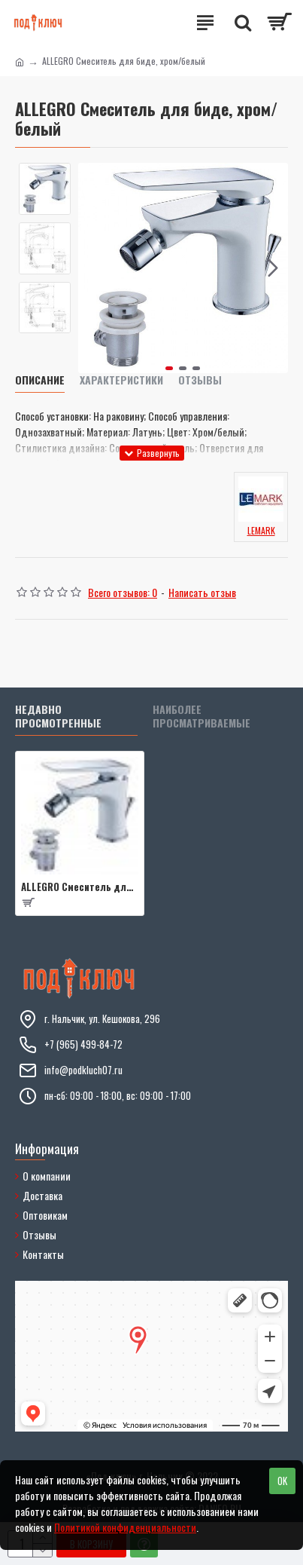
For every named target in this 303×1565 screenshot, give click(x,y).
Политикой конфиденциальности (125, 1527)
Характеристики (121, 380)
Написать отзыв (202, 592)
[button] (273, 268)
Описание (40, 380)
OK (282, 1480)
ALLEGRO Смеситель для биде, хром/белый (79, 887)
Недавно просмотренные (58, 716)
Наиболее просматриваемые (201, 716)
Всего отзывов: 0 (122, 592)
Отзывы (200, 380)
